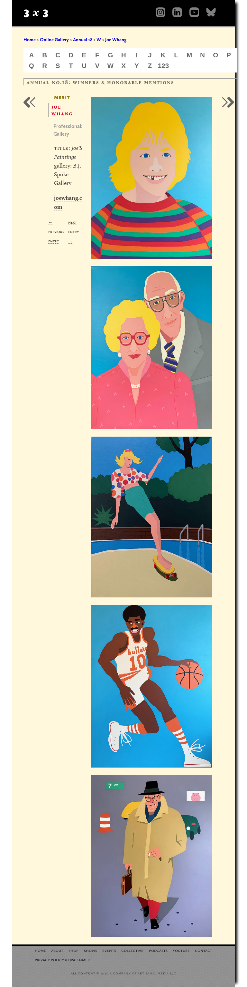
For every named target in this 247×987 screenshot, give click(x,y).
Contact (203, 950)
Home (29, 40)
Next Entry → (73, 231)
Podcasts (158, 950)
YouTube (181, 950)
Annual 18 (82, 40)
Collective (132, 950)
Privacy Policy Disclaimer (62, 959)
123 (163, 65)
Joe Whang (115, 40)
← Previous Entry (56, 231)
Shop (73, 950)
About (57, 950)
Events (109, 950)
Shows (90, 950)
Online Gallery (54, 40)
